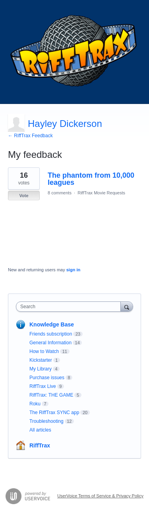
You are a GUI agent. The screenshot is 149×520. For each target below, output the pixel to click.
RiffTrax (39, 445)
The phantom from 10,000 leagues (91, 178)
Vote (23, 195)
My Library (40, 369)
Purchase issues (46, 377)
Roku (35, 404)
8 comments (60, 192)
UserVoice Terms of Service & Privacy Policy (100, 495)
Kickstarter (40, 360)
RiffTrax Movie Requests (101, 192)
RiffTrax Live (42, 386)
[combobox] (70, 306)
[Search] (126, 306)
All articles (40, 430)
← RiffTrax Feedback (30, 135)
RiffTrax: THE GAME (51, 395)
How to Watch (44, 351)
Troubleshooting (46, 421)
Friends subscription (50, 334)
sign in (73, 269)
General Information (50, 342)
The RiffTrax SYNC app (54, 412)
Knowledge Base (51, 324)
